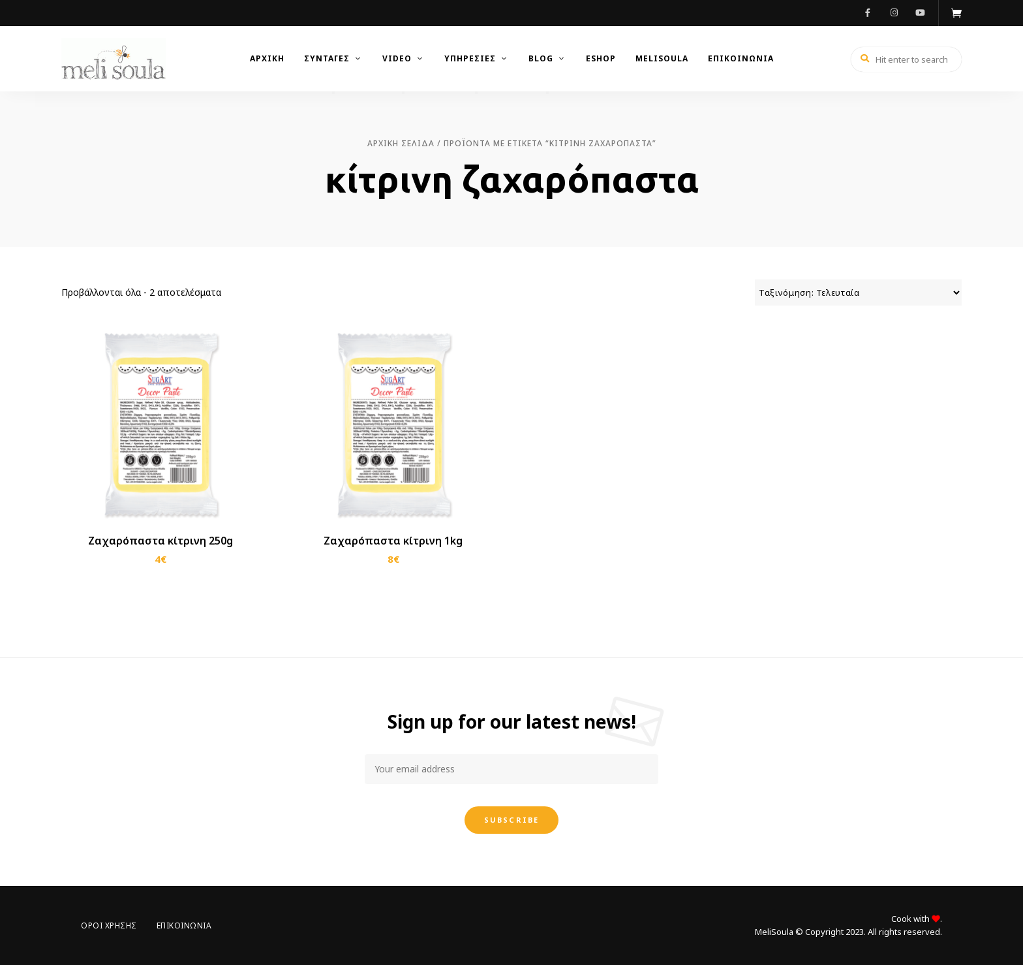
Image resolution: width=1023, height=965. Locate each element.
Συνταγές (327, 58)
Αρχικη (267, 58)
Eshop (601, 58)
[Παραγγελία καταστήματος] (858, 292)
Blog (540, 58)
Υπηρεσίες (470, 58)
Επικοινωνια (741, 58)
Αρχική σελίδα (401, 143)
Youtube (920, 13)
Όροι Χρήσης (109, 925)
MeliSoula (661, 58)
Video (397, 58)
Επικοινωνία (184, 925)
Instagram (894, 13)
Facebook (868, 13)
